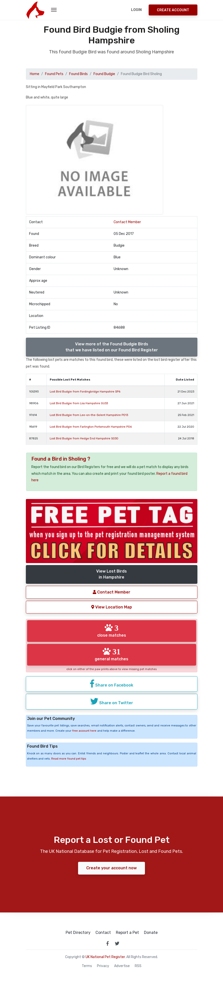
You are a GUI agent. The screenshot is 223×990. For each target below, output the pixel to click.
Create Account (173, 10)
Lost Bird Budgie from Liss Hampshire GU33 (79, 403)
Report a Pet (127, 932)
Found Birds (78, 74)
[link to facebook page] (107, 943)
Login (136, 10)
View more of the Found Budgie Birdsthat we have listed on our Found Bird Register (111, 347)
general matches (111, 654)
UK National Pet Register (105, 957)
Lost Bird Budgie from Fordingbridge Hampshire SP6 (85, 391)
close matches (111, 631)
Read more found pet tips (68, 758)
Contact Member (127, 222)
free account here (84, 730)
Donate (151, 932)
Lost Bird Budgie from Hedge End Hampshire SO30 (84, 438)
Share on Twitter (111, 701)
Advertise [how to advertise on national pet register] (122, 966)
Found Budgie (104, 74)
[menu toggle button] (54, 10)
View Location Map (111, 607)
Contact (103, 932)
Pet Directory (78, 932)
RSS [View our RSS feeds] (138, 966)
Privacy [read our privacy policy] (103, 966)
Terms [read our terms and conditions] (87, 966)
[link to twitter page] (117, 943)
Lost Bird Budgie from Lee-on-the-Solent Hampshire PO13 (89, 415)
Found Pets (54, 74)
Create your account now (111, 868)
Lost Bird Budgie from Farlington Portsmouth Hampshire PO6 (91, 426)
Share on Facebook (111, 684)
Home (34, 74)
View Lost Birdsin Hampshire (111, 574)
